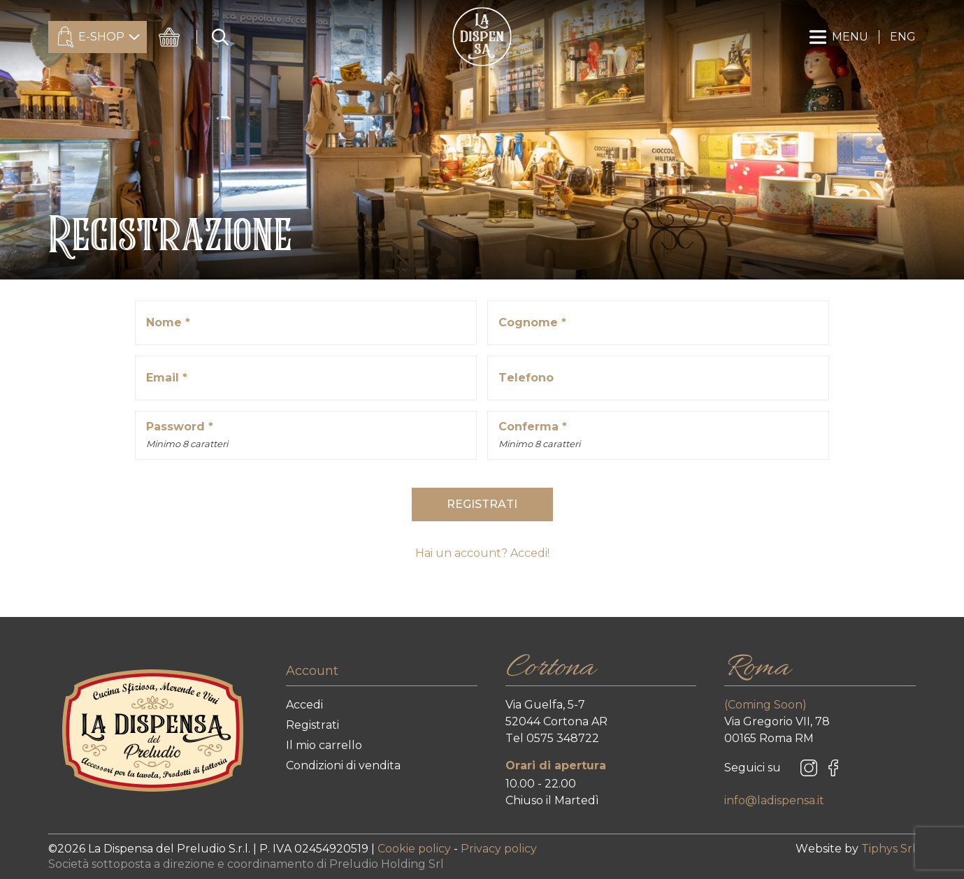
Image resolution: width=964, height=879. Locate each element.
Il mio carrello (324, 745)
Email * (166, 377)
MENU (838, 37)
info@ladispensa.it (774, 800)
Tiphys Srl (888, 848)
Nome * (168, 322)
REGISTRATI (482, 504)
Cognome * (532, 322)
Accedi (304, 704)
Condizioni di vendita (343, 765)
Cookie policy (415, 848)
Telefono (526, 377)
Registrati (312, 725)
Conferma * (539, 436)
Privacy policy (499, 848)
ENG (903, 36)
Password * (187, 436)
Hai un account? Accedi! (482, 553)
